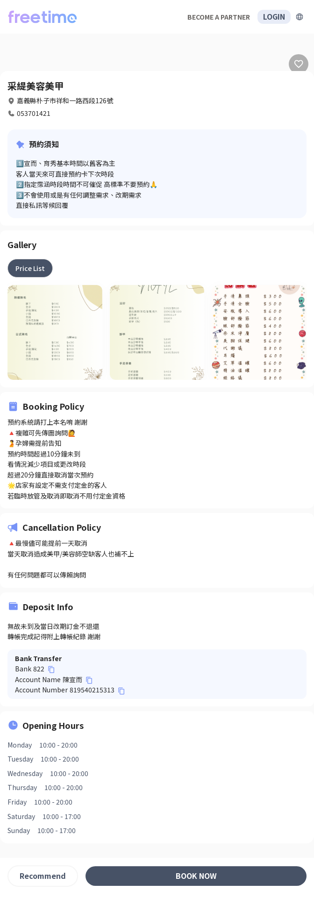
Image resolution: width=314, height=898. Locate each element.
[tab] (30, 268)
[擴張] (300, 17)
